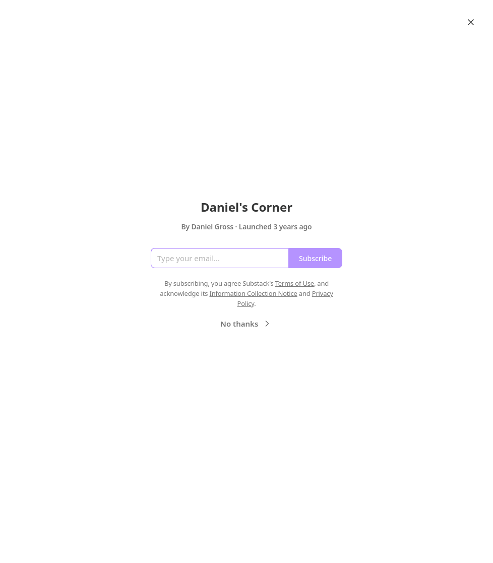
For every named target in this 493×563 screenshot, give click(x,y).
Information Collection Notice (253, 293)
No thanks (246, 324)
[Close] (471, 22)
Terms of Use (294, 283)
